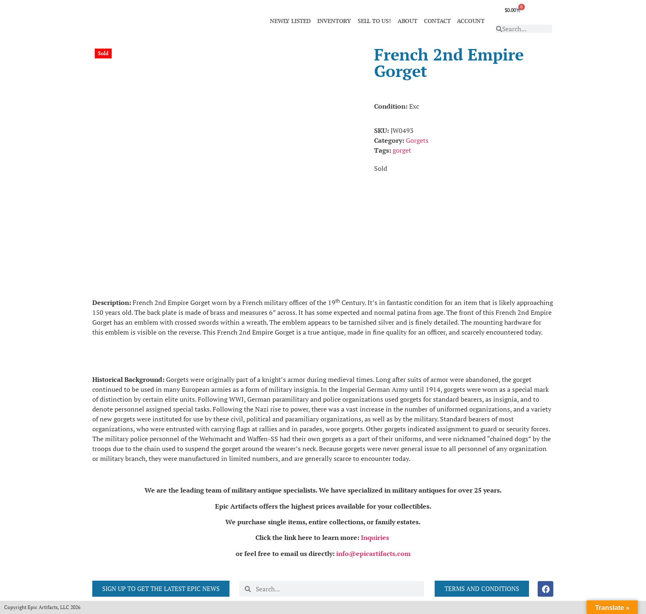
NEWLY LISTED (290, 21)
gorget (402, 150)
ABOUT (407, 21)
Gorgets (417, 140)
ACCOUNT (471, 21)
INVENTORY (334, 21)
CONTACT (437, 21)
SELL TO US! (374, 21)
